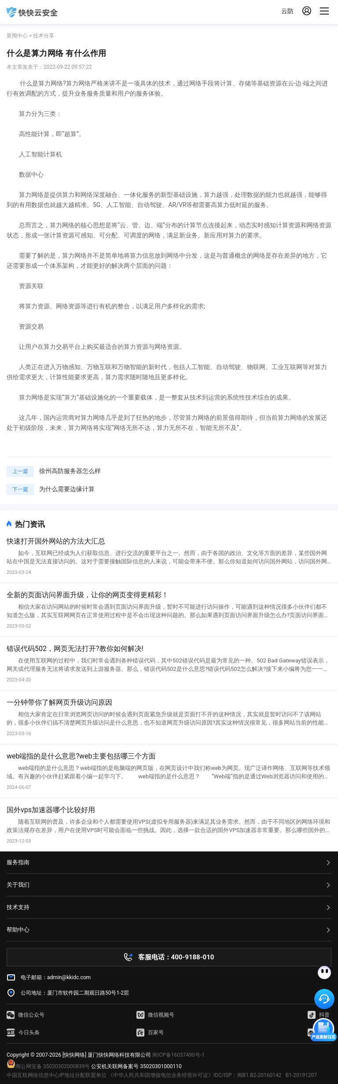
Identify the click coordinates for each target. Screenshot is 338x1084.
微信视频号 (155, 1015)
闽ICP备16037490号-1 (178, 1055)
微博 (319, 1032)
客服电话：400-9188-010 (176, 957)
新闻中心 (17, 36)
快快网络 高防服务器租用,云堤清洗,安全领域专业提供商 (32, 12)
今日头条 (23, 1032)
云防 (287, 11)
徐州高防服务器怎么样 (70, 470)
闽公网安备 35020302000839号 (48, 1066)
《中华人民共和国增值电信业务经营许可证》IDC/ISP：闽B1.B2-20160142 (195, 1075)
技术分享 (43, 36)
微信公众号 (25, 1015)
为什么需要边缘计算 (67, 488)
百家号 (150, 1032)
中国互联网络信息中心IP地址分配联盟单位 (57, 1075)
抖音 (319, 1015)
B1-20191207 (301, 1075)
